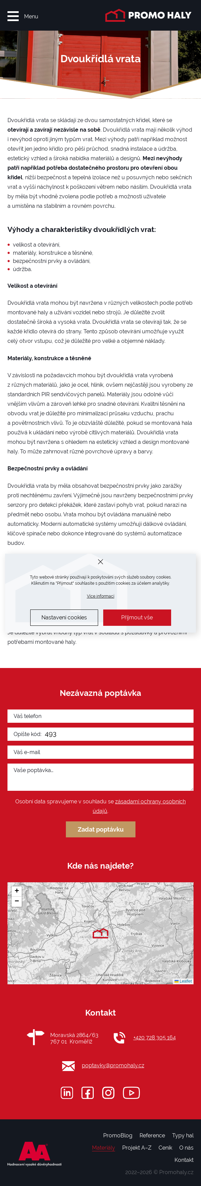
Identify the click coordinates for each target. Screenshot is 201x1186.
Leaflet (183, 981)
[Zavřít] (100, 561)
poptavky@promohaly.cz (113, 1065)
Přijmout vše (137, 617)
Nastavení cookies (64, 617)
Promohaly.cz (176, 1172)
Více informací (100, 596)
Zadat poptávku (101, 829)
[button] (100, 933)
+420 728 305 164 (154, 1037)
